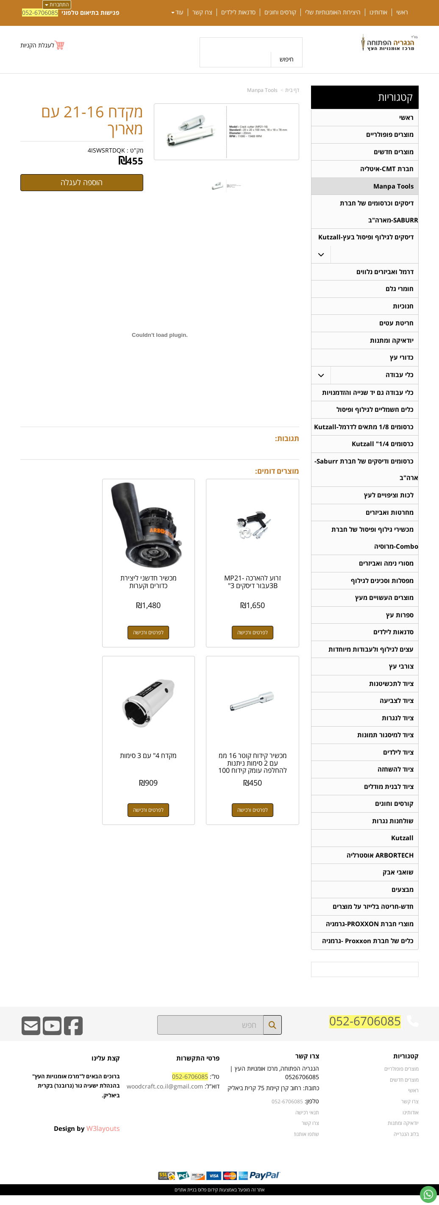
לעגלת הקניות (37, 45)
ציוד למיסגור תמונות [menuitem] (385, 742)
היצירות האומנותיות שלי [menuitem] (333, 12)
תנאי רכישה (307, 1121)
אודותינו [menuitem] (378, 12)
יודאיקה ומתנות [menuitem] (392, 343)
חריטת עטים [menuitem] (396, 325)
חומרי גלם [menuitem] (400, 290)
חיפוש (287, 59)
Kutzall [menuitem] (402, 846)
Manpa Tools (262, 90)
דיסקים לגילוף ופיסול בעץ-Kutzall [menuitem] (366, 238)
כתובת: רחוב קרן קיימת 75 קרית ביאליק (273, 1098)
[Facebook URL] (73, 1041)
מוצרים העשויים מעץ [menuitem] (384, 603)
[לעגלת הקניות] (42, 45)
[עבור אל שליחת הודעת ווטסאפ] (428, 1194)
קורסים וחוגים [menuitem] (280, 12)
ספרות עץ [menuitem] (400, 620)
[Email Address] (31, 1041)
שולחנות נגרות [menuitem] (393, 829)
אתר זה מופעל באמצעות (219, 1199)
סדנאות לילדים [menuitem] (238, 12)
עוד (177, 12)
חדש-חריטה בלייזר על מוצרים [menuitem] (373, 915)
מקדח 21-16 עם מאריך (92, 120)
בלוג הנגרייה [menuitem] (406, 1143)
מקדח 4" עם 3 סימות (256, 738)
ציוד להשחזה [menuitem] (396, 776)
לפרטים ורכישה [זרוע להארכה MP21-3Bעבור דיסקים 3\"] (257, 623)
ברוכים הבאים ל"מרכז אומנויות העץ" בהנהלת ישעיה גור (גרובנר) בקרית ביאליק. (76, 1104)
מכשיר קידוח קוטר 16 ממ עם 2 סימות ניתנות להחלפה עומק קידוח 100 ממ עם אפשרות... (62, 581)
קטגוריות (395, 97)
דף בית (292, 90)
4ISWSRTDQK (106, 150)
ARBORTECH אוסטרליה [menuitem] (380, 863)
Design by (87, 1137)
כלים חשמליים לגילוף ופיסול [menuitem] (375, 412)
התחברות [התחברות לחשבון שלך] (57, 4)
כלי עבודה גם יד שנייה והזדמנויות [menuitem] (368, 395)
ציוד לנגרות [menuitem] (398, 724)
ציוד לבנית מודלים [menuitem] (389, 794)
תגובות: (287, 438)
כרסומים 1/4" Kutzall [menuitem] (383, 447)
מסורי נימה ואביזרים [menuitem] (386, 568)
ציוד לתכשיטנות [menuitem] (391, 690)
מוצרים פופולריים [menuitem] (390, 134)
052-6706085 (40, 12)
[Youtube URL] (52, 1041)
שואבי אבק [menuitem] (398, 881)
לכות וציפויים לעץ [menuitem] (389, 499)
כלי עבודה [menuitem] (400, 377)
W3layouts (103, 1137)
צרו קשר (307, 1065)
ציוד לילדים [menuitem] (398, 759)
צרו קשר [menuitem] (202, 12)
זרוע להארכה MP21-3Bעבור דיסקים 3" (256, 573)
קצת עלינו (106, 1067)
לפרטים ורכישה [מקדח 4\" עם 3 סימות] (257, 792)
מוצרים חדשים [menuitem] (394, 152)
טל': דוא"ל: (173, 1091)
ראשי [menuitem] (402, 12)
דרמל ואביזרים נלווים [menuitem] (385, 273)
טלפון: (312, 1111)
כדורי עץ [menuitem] (402, 360)
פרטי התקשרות (198, 1067)
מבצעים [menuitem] (403, 898)
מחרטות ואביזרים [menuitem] (390, 516)
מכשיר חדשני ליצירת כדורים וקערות (160, 573)
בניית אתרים (186, 1199)
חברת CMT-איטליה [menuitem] (387, 169)
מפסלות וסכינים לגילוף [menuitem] (382, 585)
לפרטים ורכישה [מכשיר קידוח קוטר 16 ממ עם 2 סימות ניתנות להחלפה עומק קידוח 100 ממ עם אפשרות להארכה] (62, 623)
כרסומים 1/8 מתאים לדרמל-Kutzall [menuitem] (364, 430)
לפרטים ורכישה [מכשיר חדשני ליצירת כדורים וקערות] (159, 623)
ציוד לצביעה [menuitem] (397, 707)
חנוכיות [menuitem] (403, 308)
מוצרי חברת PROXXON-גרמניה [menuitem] (370, 933)
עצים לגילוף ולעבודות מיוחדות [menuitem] (371, 655)
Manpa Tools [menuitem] (393, 187)
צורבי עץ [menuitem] (401, 672)
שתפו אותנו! (306, 1143)
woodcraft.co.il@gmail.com (165, 1096)
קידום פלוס (207, 1199)
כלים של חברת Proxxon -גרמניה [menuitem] (368, 950)
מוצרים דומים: (277, 471)
